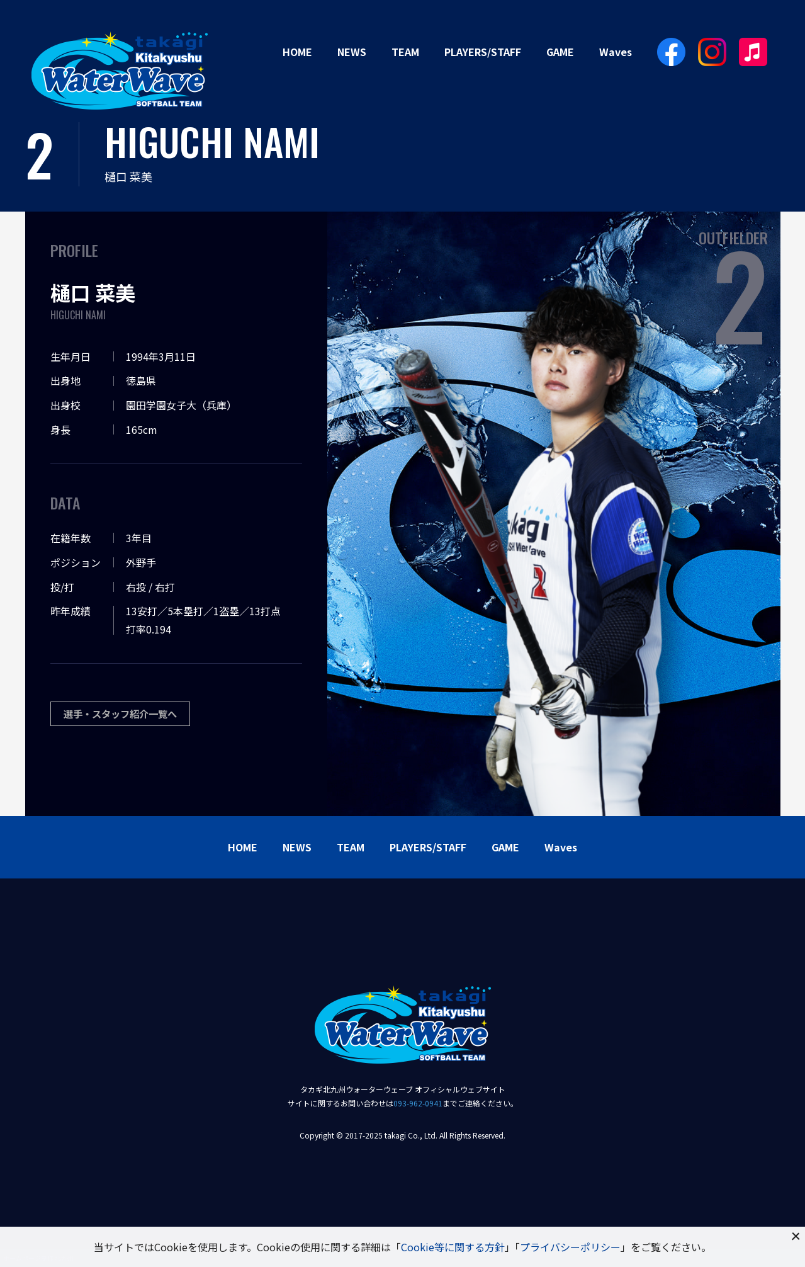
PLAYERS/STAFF (482, 51)
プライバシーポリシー (570, 1246)
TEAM (405, 51)
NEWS (351, 51)
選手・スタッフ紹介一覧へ (124, 714)
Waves (615, 51)
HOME (297, 51)
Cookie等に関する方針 (453, 1246)
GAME (560, 51)
